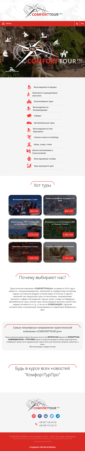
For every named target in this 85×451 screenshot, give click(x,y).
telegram (58, 416)
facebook (40, 416)
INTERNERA (51, 447)
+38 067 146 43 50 (47, 422)
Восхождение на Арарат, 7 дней (25, 199)
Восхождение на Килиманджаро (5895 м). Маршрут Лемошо (60, 223)
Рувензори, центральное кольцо (25, 246)
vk (46, 416)
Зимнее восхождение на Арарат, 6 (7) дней (60, 199)
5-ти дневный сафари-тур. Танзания (60, 246)
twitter (52, 416)
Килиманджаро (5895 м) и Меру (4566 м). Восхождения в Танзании (25, 223)
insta (34, 416)
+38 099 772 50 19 (47, 425)
